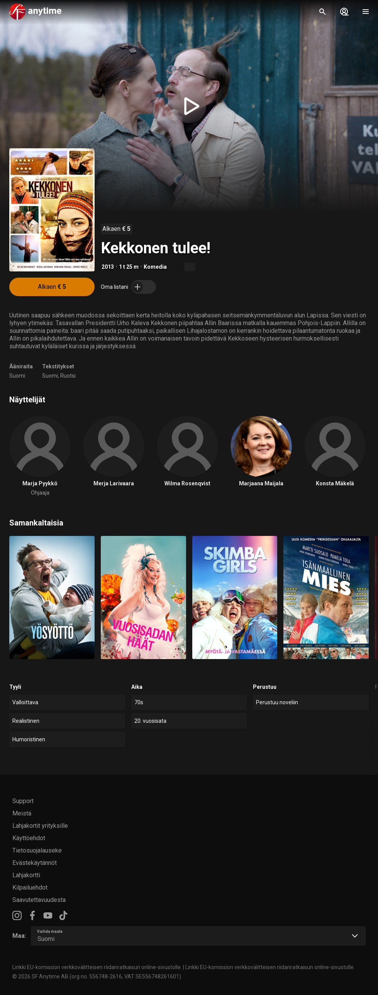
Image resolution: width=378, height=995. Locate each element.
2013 (108, 267)
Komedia (155, 267)
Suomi (17, 376)
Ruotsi (68, 376)
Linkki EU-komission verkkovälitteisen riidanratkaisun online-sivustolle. (97, 967)
